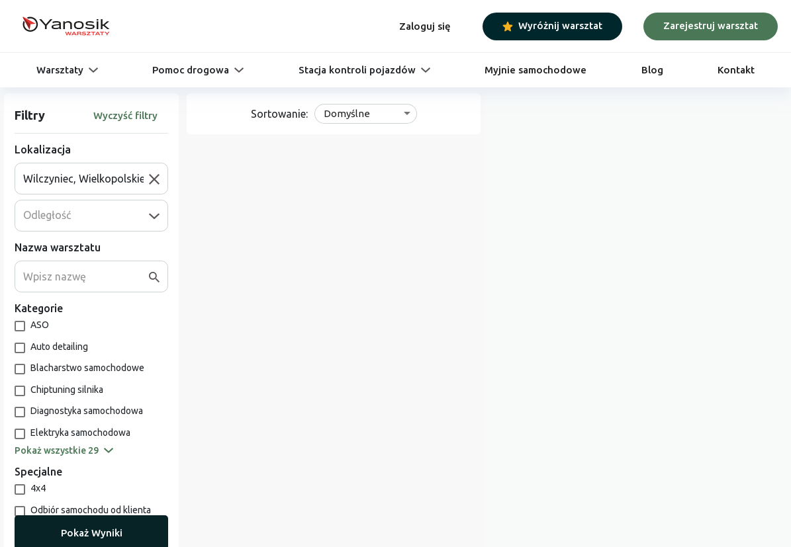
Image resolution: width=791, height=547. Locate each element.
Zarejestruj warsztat (710, 25)
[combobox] (86, 179)
